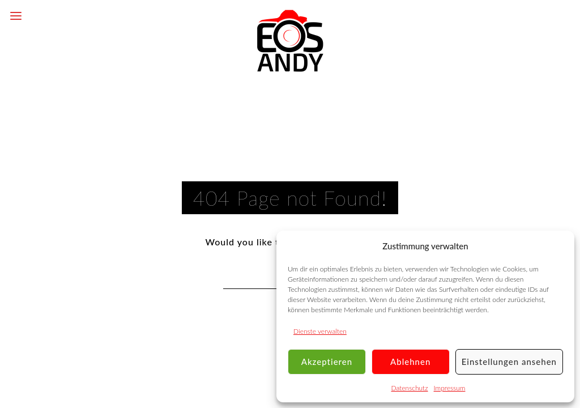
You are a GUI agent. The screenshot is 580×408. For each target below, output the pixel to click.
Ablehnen (410, 361)
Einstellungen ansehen (509, 361)
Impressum (450, 388)
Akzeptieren (326, 361)
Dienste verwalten (320, 331)
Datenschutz (409, 388)
